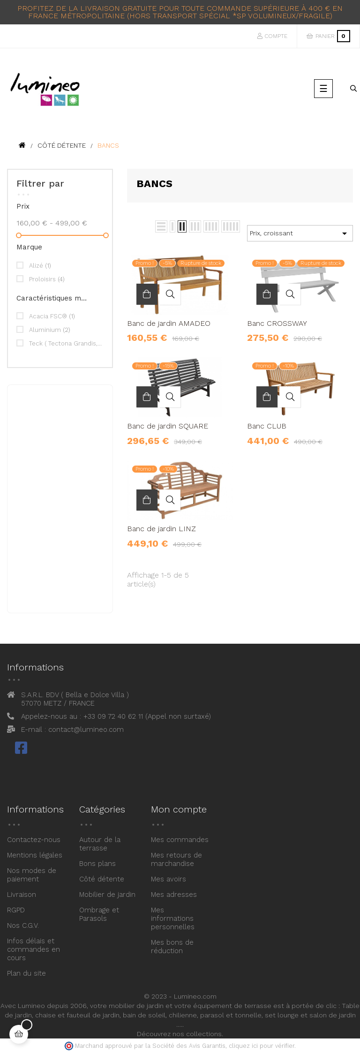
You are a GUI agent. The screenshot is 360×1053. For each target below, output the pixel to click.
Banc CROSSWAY (277, 323)
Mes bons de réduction (172, 946)
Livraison (21, 894)
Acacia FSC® (52, 316)
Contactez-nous (33, 839)
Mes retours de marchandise (176, 859)
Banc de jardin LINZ (161, 529)
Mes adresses (174, 894)
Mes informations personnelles (173, 918)
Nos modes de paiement (31, 874)
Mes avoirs (168, 879)
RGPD (16, 910)
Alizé (40, 265)
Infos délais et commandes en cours (33, 949)
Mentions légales (34, 855)
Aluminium (49, 329)
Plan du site (26, 973)
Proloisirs (47, 279)
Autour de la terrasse (99, 843)
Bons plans (97, 863)
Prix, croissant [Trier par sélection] (300, 233)
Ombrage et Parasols (99, 914)
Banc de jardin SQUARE (167, 426)
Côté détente (101, 879)
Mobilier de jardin (107, 894)
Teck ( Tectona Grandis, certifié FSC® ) (65, 343)
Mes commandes (180, 839)
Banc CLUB (266, 426)
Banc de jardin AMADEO (168, 323)
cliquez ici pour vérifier (261, 1045)
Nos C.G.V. (23, 925)
